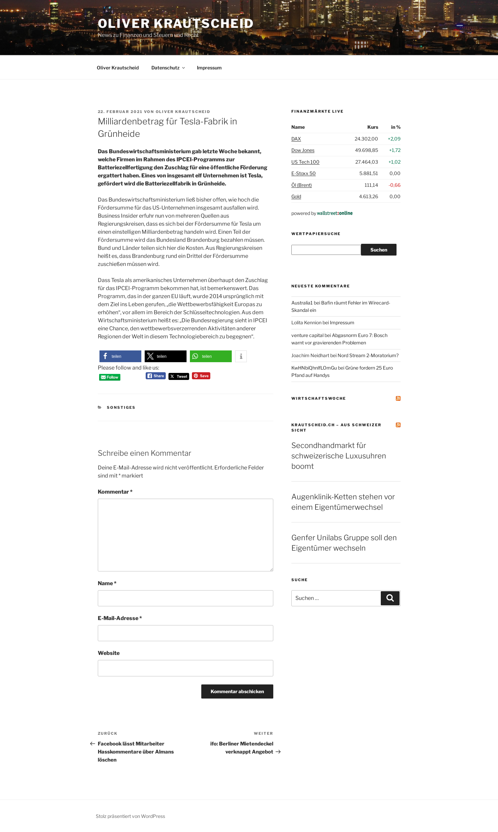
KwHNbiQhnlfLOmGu (314, 368)
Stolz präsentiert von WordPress (130, 816)
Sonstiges (121, 407)
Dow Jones (302, 150)
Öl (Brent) (301, 185)
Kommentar (115, 492)
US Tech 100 (305, 162)
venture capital (307, 335)
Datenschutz (168, 67)
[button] (120, 356)
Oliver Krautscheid (176, 23)
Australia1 (302, 303)
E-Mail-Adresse (120, 618)
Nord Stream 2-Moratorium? (368, 355)
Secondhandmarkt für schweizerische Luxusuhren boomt (338, 455)
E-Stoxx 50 (303, 173)
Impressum (209, 67)
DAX (296, 139)
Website (109, 653)
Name (107, 583)
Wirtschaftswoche (318, 398)
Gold (296, 196)
